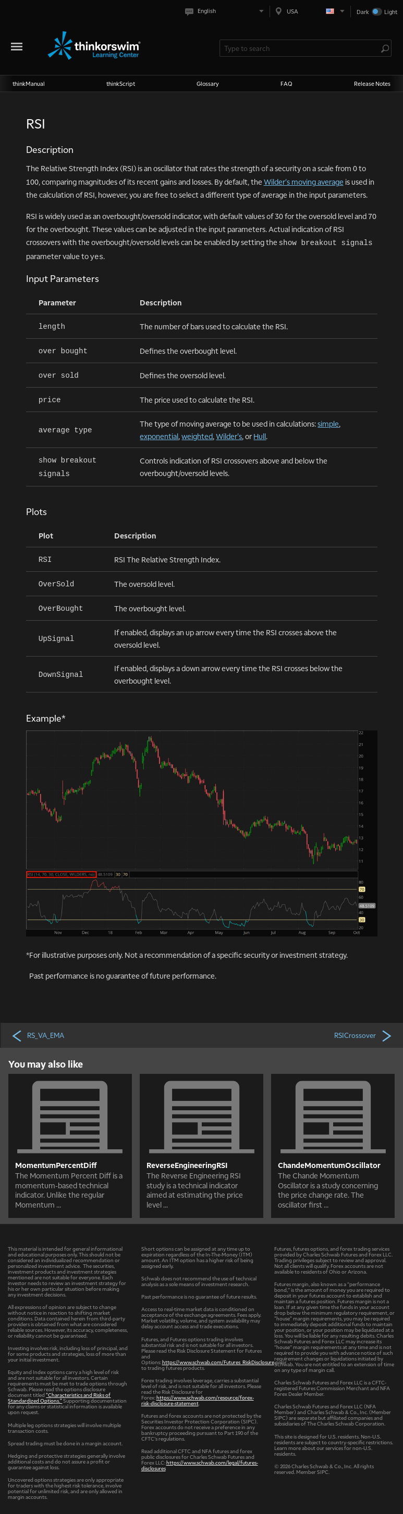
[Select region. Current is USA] (310, 11)
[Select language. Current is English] (227, 11)
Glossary (208, 83)
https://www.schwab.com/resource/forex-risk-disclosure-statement (197, 1400)
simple (328, 423)
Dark (363, 12)
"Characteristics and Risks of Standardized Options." (59, 1397)
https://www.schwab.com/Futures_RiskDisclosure (218, 1361)
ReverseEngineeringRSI (186, 1165)
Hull (259, 436)
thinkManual (29, 83)
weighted (197, 436)
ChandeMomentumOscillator (329, 1165)
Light (390, 12)
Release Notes (372, 83)
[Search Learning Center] (300, 48)
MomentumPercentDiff (56, 1165)
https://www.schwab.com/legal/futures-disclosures (199, 1465)
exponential (159, 436)
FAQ (286, 83)
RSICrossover (363, 1035)
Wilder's (229, 436)
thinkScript (120, 83)
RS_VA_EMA (37, 1035)
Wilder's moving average (304, 181)
